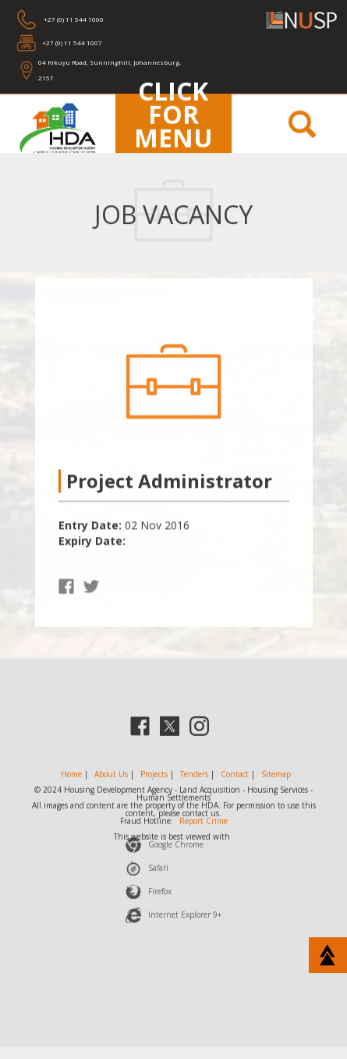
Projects (154, 778)
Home (71, 778)
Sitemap (276, 778)
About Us (111, 778)
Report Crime (203, 824)
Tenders (194, 778)
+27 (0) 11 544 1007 (72, 42)
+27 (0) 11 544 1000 (73, 19)
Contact (235, 778)
